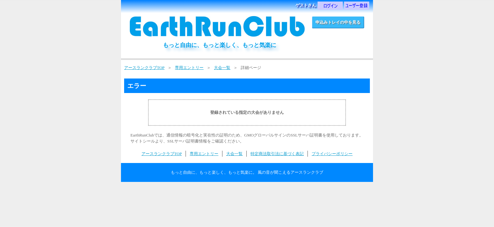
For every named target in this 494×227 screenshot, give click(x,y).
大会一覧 (222, 67)
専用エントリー (189, 67)
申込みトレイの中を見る (337, 22)
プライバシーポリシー (332, 153)
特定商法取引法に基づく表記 (277, 153)
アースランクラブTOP (144, 67)
